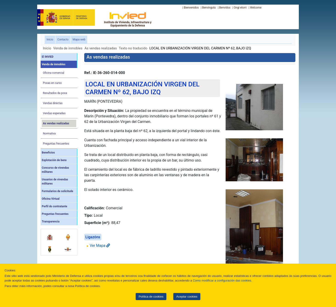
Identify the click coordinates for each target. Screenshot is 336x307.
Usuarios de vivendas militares (55, 181)
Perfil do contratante (54, 206)
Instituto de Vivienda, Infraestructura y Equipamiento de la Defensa (127, 19)
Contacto (63, 39)
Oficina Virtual (50, 198)
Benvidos (224, 7)
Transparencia (50, 221)
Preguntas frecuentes (56, 143)
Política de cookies (151, 296)
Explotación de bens (54, 160)
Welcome (255, 7)
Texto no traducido (133, 48)
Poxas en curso (52, 83)
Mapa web (79, 39)
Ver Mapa (100, 245)
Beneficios (48, 152)
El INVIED (47, 56)
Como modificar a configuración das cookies (222, 280)
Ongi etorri (240, 7)
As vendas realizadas (100, 48)
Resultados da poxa (55, 93)
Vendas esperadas (54, 113)
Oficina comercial (53, 72)
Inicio (51, 39)
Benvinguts (209, 7)
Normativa (49, 133)
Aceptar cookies (186, 296)
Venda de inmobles (67, 48)
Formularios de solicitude (57, 191)
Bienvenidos (191, 7)
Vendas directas (53, 103)
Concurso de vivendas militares (55, 169)
